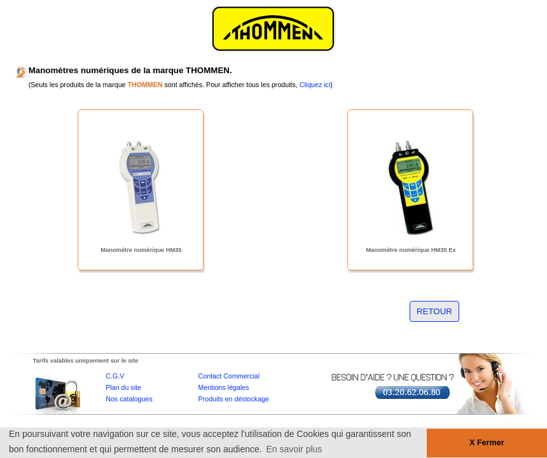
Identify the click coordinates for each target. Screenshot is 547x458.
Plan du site (123, 387)
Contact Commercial (229, 376)
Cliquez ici (315, 84)
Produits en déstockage (233, 399)
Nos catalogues (129, 399)
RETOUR (434, 311)
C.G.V (115, 376)
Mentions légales (223, 387)
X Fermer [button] (486, 442)
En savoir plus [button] (294, 449)
